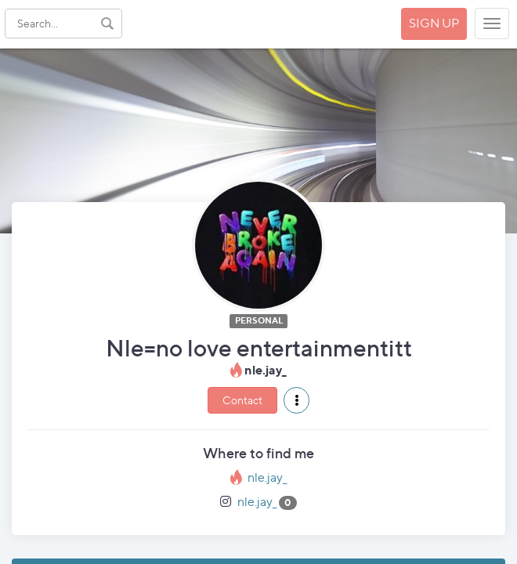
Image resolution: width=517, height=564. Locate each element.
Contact (242, 400)
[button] (296, 400)
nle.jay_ (267, 477)
